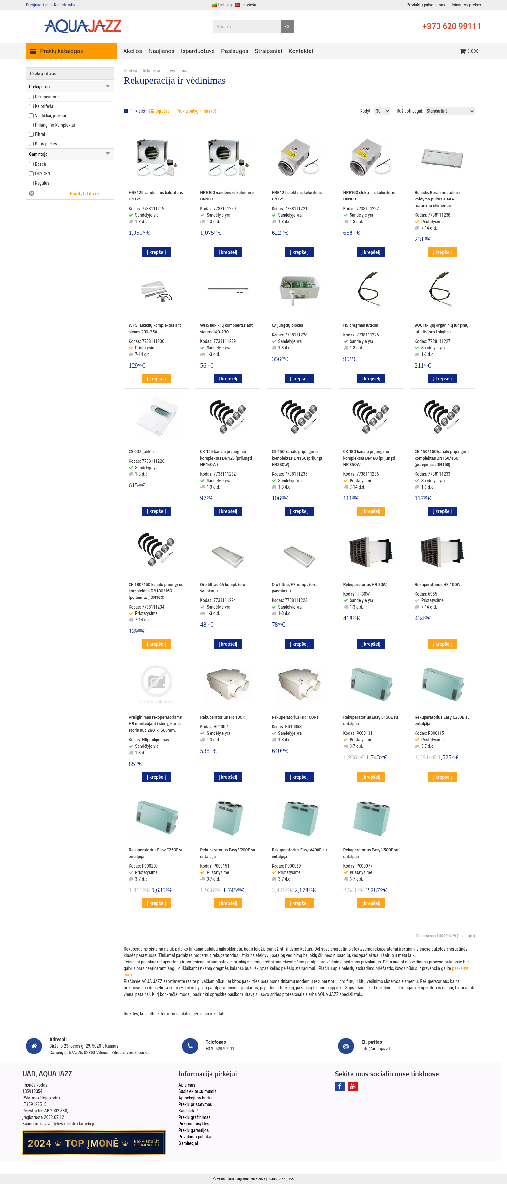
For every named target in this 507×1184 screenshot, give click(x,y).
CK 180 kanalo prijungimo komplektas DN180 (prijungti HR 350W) (369, 458)
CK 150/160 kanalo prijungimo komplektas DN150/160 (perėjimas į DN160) (442, 458)
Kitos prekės (46, 143)
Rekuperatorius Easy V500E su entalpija (370, 853)
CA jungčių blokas (287, 325)
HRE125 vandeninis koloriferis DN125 (156, 195)
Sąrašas (159, 111)
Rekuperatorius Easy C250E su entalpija (156, 853)
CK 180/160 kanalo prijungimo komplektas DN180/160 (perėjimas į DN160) (156, 590)
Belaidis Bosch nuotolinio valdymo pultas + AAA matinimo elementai (437, 199)
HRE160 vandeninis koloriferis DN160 (227, 195)
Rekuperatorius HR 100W (438, 584)
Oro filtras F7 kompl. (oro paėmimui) (294, 587)
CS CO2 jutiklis (142, 451)
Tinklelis (134, 111)
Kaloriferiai (44, 106)
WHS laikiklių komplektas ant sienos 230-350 (155, 328)
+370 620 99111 (451, 26)
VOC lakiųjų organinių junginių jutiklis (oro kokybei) (442, 328)
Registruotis (64, 4)
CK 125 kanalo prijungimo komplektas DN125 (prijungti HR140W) (226, 458)
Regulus (42, 183)
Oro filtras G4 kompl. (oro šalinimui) (222, 587)
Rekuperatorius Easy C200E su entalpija (442, 720)
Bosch (40, 164)
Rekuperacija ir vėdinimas (165, 70)
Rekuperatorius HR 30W (365, 584)
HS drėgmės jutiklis (360, 325)
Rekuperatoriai (48, 96)
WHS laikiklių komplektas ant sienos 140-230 (226, 328)
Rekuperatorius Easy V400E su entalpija (299, 853)
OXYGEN (42, 173)
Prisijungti (35, 4)
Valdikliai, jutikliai (50, 115)
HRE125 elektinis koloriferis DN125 (297, 195)
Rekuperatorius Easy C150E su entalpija (370, 720)
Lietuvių (222, 4)
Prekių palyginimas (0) (196, 111)
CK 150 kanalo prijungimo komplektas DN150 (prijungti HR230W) (297, 458)
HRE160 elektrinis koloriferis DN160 (369, 195)
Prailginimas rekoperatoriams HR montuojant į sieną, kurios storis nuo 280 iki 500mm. (155, 723)
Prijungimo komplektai (55, 125)
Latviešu (245, 4)
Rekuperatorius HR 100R (222, 717)
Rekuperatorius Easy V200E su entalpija (227, 853)
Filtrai (40, 134)
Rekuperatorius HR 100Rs (295, 717)
